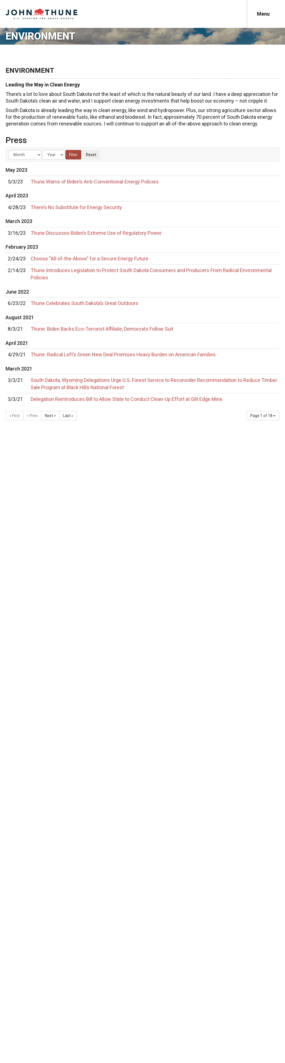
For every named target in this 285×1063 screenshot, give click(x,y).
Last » (68, 415)
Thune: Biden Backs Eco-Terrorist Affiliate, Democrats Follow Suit (102, 329)
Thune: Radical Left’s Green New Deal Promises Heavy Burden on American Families (123, 354)
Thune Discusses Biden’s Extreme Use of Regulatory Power (96, 233)
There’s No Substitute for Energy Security (76, 207)
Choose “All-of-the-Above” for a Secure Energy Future (89, 258)
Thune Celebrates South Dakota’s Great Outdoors (84, 303)
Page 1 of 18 (263, 415)
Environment (40, 36)
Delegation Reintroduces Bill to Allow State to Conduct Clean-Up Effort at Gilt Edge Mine (126, 399)
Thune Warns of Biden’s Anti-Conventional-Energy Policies (95, 182)
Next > (50, 415)
